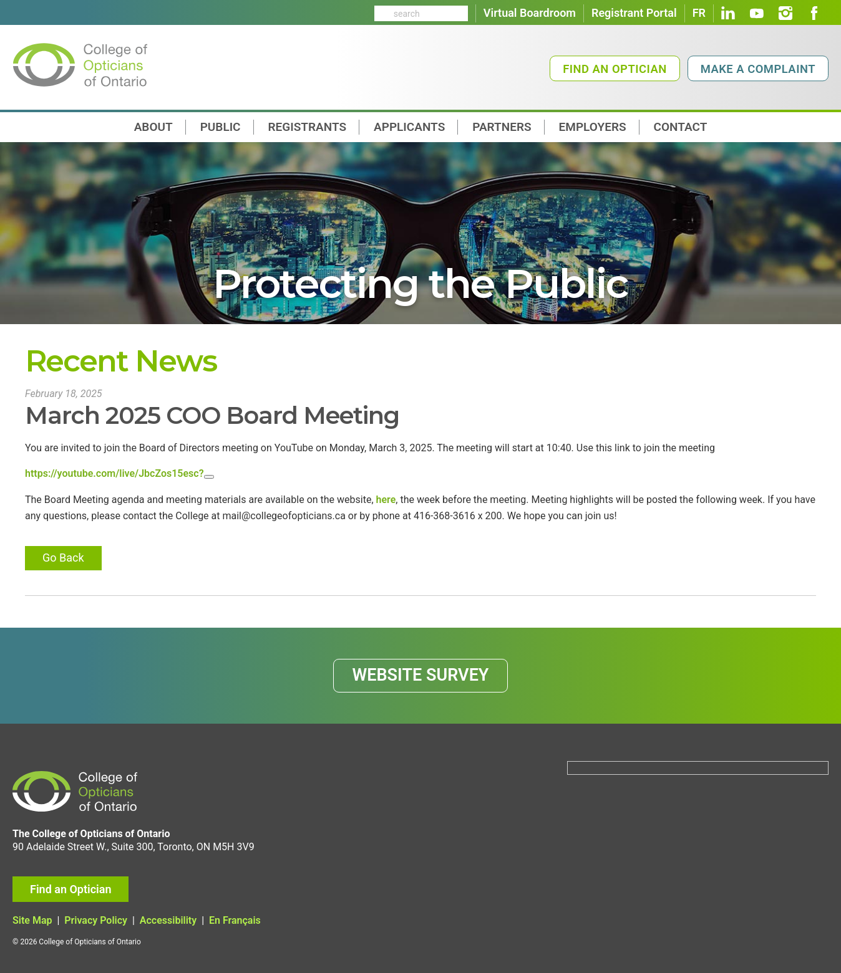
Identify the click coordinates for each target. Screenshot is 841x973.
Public (220, 127)
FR (699, 12)
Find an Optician (615, 68)
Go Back (63, 557)
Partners (501, 127)
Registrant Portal (634, 12)
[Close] (209, 477)
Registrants (307, 127)
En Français (235, 920)
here (386, 500)
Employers (592, 127)
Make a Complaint (758, 68)
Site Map (32, 920)
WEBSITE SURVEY (420, 675)
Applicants (409, 127)
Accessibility (168, 920)
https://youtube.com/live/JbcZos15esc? (114, 473)
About (153, 127)
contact (680, 127)
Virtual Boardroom (530, 12)
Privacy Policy (95, 920)
